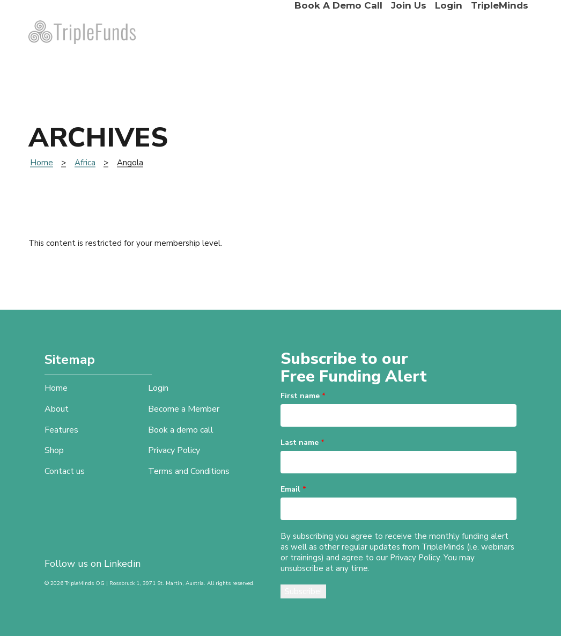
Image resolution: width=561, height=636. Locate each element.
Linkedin (122, 563)
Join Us (408, 5)
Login (448, 5)
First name (303, 396)
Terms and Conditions (189, 471)
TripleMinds (499, 5)
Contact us (65, 471)
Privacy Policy (174, 450)
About (57, 409)
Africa (85, 162)
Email (293, 489)
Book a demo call (338, 5)
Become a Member (183, 409)
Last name (302, 442)
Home (41, 162)
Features (61, 430)
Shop (54, 450)
